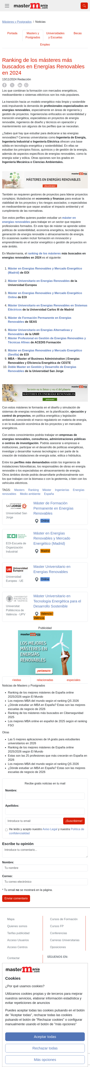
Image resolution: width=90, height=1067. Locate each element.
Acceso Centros (17, 947)
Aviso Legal (49, 829)
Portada (12, 33)
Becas (78, 33)
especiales (73, 680)
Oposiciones (58, 947)
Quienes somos (17, 926)
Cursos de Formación (64, 919)
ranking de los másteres (44, 253)
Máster (46, 489)
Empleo (45, 44)
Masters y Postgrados (33, 35)
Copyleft (12, 979)
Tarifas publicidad (18, 933)
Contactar (13, 958)
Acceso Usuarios (18, 940)
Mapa (10, 919)
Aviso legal (14, 972)
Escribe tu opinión (17, 844)
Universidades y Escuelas (55, 35)
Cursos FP (57, 926)
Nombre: (8, 862)
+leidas (16, 680)
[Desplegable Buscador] (84, 6)
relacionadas (45, 680)
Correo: (7, 876)
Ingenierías (62, 489)
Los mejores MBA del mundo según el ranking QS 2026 (43, 700)
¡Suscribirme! (74, 820)
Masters (19, 489)
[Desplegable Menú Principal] (7, 5)
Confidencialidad (17, 965)
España (49, 493)
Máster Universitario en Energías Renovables (39, 280)
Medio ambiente (30, 493)
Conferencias (58, 933)
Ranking (33, 489)
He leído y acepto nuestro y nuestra (46, 831)
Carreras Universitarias (65, 940)
